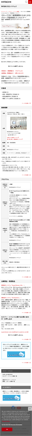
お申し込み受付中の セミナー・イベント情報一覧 (10, 375)
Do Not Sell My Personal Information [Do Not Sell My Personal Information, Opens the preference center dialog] (12, 424)
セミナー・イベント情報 (14, 11)
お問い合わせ (18, 73)
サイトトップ (4, 11)
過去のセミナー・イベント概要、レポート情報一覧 (9, 380)
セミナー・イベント (8, 371)
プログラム (18, 71)
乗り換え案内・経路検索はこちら (14, 139)
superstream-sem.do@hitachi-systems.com (14, 332)
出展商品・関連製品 (6, 73)
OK (7, 429)
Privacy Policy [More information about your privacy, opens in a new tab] (6, 421)
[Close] (30, 409)
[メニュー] (30, 2)
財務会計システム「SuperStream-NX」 (12, 285)
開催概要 (10, 71)
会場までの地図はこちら (12, 137)
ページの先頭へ (25, 103)
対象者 (3, 71)
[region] (16, 421)
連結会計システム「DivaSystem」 (10, 297)
